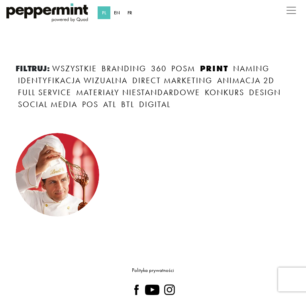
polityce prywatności (154, 266)
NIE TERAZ (193, 241)
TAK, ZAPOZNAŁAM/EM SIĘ (93, 241)
